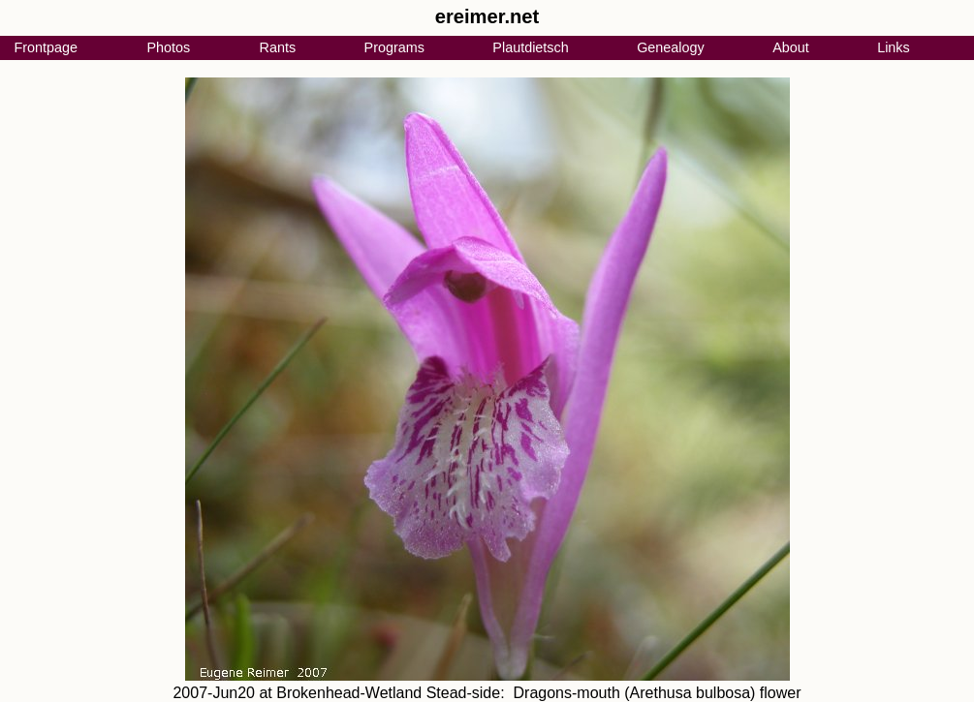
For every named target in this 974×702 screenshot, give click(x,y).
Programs (394, 47)
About (790, 47)
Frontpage (46, 47)
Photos (168, 47)
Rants (278, 47)
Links (893, 47)
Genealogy (671, 47)
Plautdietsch (530, 47)
